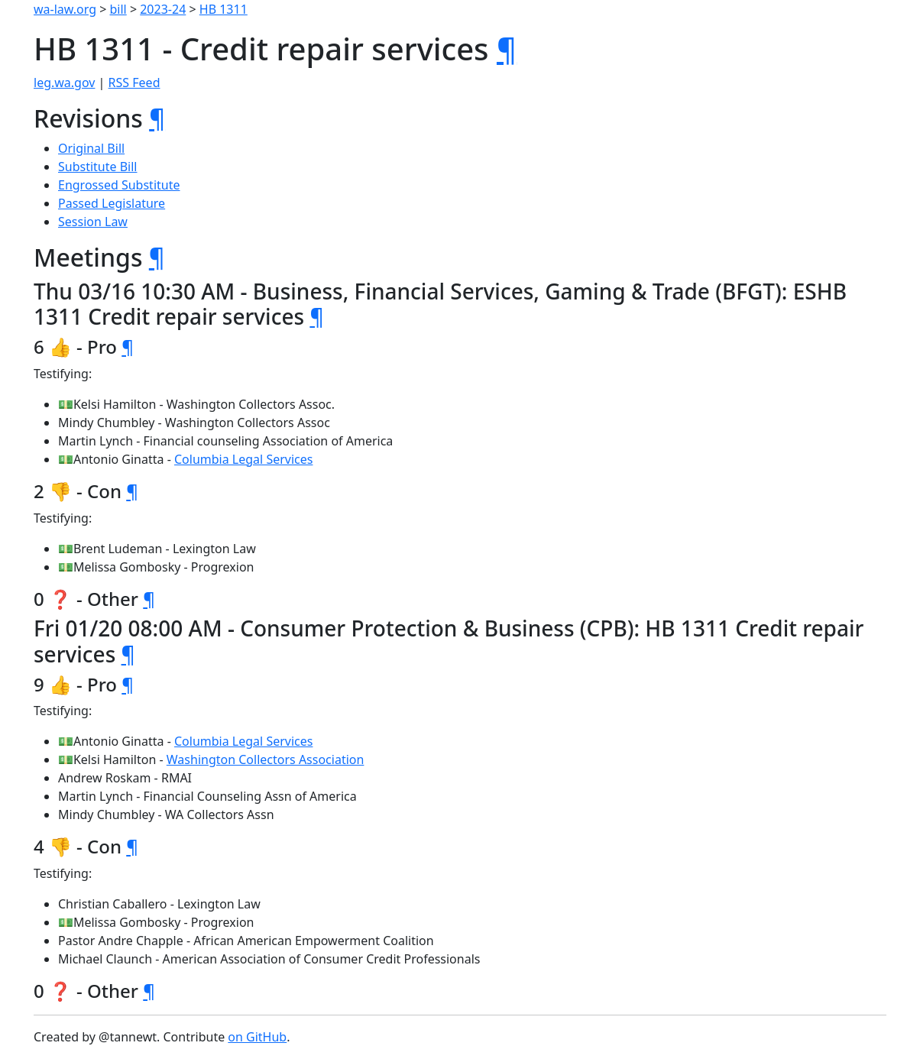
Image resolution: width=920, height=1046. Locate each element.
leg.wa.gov (64, 82)
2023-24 (163, 9)
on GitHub (257, 1036)
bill (118, 9)
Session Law (93, 221)
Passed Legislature (111, 203)
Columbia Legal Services (243, 459)
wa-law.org (65, 9)
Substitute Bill (98, 166)
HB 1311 (223, 9)
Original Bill (91, 148)
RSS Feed (134, 82)
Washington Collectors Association (265, 759)
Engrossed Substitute (119, 184)
